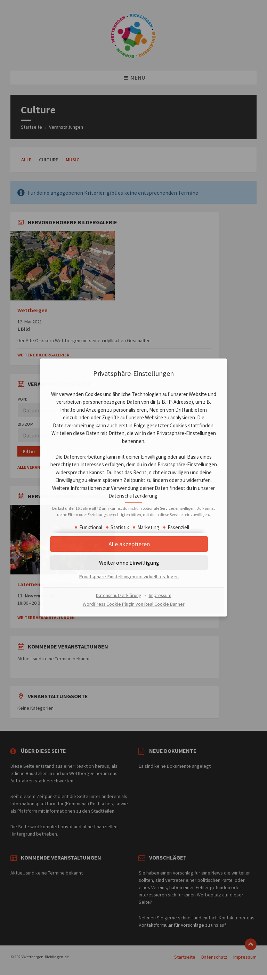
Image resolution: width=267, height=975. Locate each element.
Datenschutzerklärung (171, 492)
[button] (133, 547)
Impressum (160, 598)
